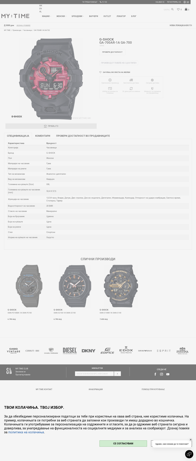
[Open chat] (189, 454)
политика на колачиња (26, 432)
